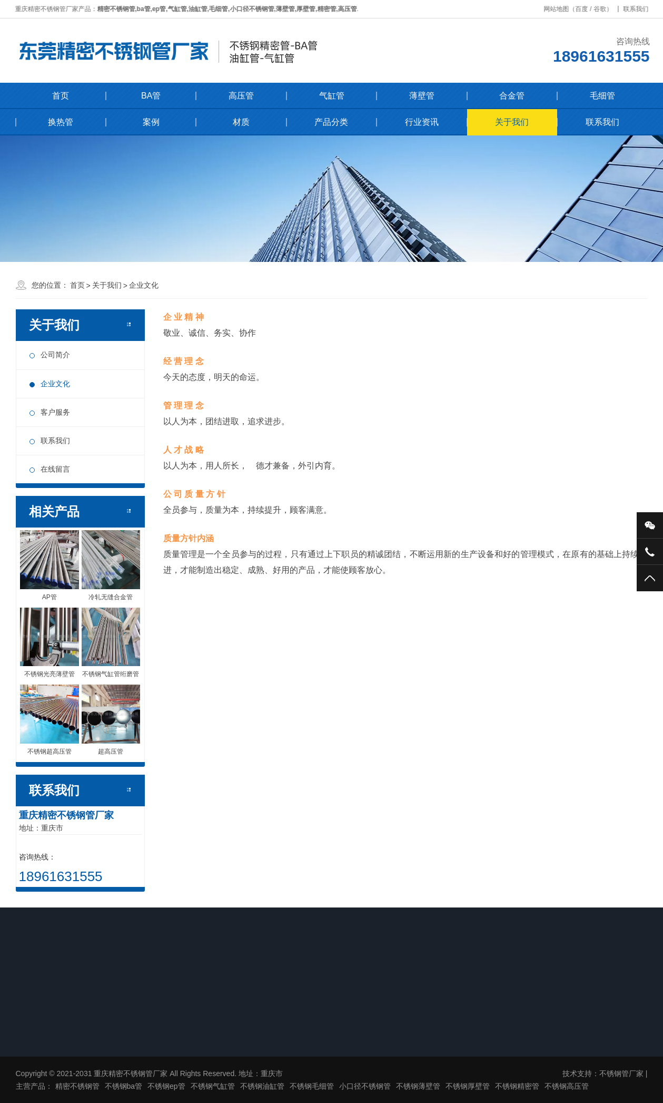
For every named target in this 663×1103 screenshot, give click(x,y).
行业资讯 (422, 122)
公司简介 (55, 354)
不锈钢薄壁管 (418, 1086)
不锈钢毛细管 (312, 1086)
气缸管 (331, 95)
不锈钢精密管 (517, 1086)
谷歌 (602, 9)
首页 (60, 95)
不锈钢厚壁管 (468, 1086)
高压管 (241, 95)
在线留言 (55, 469)
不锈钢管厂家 (621, 1073)
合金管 (512, 95)
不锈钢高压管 (567, 1086)
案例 (151, 122)
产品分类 (331, 122)
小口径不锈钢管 (365, 1086)
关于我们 (512, 122)
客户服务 (55, 412)
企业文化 (144, 285)
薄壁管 (421, 95)
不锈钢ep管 (166, 1086)
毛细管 (602, 95)
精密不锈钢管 (77, 1086)
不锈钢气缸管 (213, 1086)
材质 (241, 122)
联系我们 (637, 9)
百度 (584, 9)
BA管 (151, 95)
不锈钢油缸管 (262, 1086)
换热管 (60, 122)
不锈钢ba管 (124, 1086)
